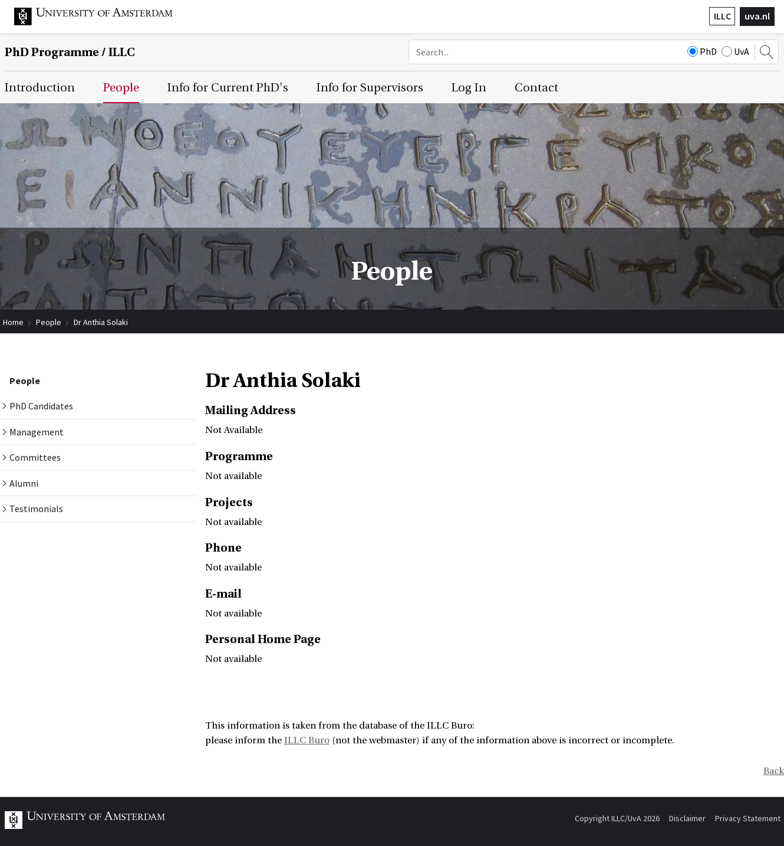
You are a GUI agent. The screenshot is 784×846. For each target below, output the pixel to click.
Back (773, 771)
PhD (702, 51)
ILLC (722, 16)
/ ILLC (70, 52)
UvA (735, 51)
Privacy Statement (747, 818)
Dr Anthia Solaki (101, 322)
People (48, 322)
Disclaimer (687, 818)
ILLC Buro (307, 740)
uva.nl (757, 16)
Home (13, 322)
